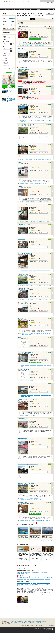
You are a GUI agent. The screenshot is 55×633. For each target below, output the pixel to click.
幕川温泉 (33, 572)
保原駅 (48, 365)
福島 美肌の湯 (27, 45)
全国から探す (12, 18)
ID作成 (52, 2)
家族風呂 (6, 63)
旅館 (47, 577)
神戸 (40, 622)
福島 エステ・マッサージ (25, 498)
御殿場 (27, 622)
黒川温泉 (37, 621)
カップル (41, 577)
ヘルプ (47, 625)
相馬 (24, 568)
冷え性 (32, 577)
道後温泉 (33, 621)
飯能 (24, 622)
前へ (46, 26)
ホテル (44, 577)
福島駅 (29, 396)
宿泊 (18, 577)
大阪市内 (30, 622)
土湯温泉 (26, 572)
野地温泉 (29, 572)
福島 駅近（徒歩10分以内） (34, 201)
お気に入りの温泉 (43, 1)
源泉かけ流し (50, 577)
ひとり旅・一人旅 (20, 579)
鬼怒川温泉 (44, 621)
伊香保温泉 (29, 621)
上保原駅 (45, 365)
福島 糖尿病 (26, 520)
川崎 (14, 622)
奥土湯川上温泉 (20, 573)
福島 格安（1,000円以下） (29, 159)
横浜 (11, 622)
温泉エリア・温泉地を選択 (8, 28)
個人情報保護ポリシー (35, 628)
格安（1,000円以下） (26, 577)
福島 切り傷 (36, 45)
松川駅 (50, 395)
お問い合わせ (51, 625)
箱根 (15, 621)
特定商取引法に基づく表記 (43, 628)
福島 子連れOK (28, 285)
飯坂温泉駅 (23, 121)
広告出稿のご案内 (34, 625)
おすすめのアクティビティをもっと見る (46, 540)
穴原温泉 (41, 572)
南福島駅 (26, 396)
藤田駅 (47, 120)
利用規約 (48, 628)
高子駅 (22, 366)
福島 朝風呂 (35, 159)
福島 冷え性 (23, 159)
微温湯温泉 (45, 572)
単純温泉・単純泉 (35, 584)
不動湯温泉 (37, 572)
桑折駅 (44, 120)
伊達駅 (50, 120)
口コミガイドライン (41, 625)
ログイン (48, 2)
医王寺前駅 (47, 159)
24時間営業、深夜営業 (8, 57)
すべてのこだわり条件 (8, 68)
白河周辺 (18, 568)
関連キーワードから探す (6, 623)
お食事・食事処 (36, 577)
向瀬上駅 (34, 499)
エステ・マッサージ (33, 579)
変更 (13, 21)
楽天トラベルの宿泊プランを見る (35, 362)
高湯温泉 (18, 572)
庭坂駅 (43, 45)
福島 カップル (23, 285)
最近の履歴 (50, 1)
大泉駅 (50, 365)
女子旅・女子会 (47, 579)
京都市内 (33, 622)
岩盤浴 (5, 60)
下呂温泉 (25, 621)
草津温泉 (12, 621)
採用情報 (52, 628)
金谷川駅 (40, 45)
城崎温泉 (21, 621)
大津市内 (37, 622)
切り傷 (25, 579)
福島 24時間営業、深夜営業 (25, 499)
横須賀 (16, 622)
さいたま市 (21, 622)
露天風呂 (20, 577)
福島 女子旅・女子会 (42, 285)
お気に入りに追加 (43, 36)
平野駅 (50, 159)
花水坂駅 (43, 159)
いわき (22, 568)
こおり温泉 (25, 573)
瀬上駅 (40, 499)
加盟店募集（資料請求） (26, 625)
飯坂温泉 (22, 572)
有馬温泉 (18, 621)
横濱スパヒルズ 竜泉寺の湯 (23, 594)
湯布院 (40, 621)
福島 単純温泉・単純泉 (24, 270)
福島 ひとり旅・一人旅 (32, 120)
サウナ (28, 579)
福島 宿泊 (22, 45)
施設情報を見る (33, 36)
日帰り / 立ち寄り (7, 37)
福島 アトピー (32, 45)
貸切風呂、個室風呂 (40, 579)
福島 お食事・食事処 (40, 120)
